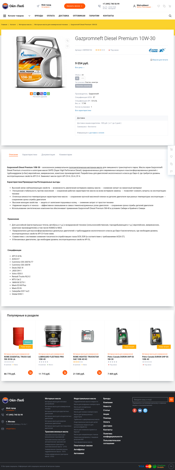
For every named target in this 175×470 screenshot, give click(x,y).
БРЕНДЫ (39, 16)
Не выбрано (46, 7)
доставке (93, 133)
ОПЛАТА (51, 16)
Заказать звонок (75, 6)
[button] (111, 4)
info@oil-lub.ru (10, 429)
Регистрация (146, 7)
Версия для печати (160, 60)
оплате (101, 133)
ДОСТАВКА (64, 16)
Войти (139, 7)
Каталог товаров (17, 15)
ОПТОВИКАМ (79, 16)
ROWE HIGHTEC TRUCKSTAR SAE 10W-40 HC (86, 358)
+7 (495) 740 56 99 (14, 415)
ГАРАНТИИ (94, 16)
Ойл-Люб (12, 6)
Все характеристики (83, 110)
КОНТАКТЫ (108, 16)
